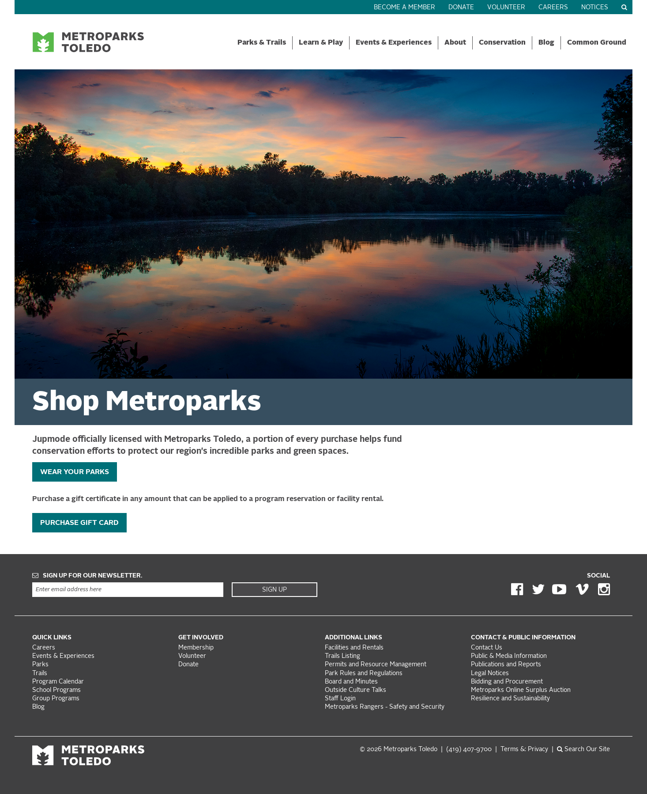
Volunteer (506, 8)
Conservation (502, 42)
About (455, 42)
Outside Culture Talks (355, 690)
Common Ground (596, 42)
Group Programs (55, 699)
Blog (546, 42)
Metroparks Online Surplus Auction (521, 690)
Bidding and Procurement (507, 682)
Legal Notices (490, 673)
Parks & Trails (261, 42)
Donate (461, 8)
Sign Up (274, 590)
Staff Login (340, 699)
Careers (553, 8)
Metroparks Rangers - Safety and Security (384, 707)
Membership (196, 648)
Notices (594, 8)
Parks (40, 665)
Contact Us (486, 648)
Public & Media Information (509, 656)
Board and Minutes (351, 682)
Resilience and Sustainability (510, 699)
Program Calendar (58, 682)
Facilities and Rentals (354, 648)
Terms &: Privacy (524, 749)
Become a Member (404, 8)
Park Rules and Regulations (363, 673)
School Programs (56, 690)
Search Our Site (583, 749)
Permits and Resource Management (375, 665)
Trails (39, 673)
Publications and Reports (506, 665)
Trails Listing (342, 656)
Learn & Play (321, 42)
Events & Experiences (394, 42)
